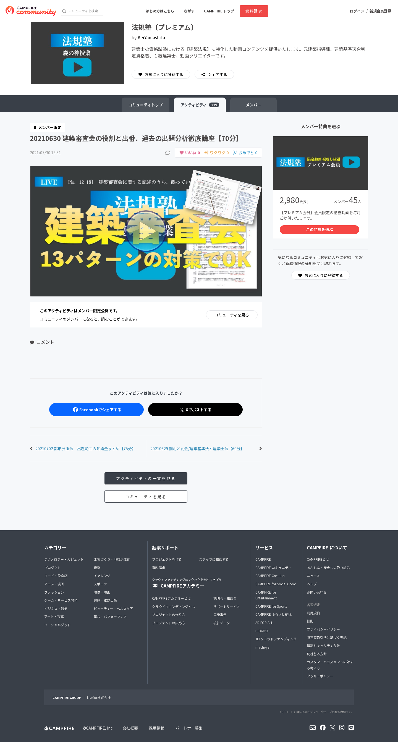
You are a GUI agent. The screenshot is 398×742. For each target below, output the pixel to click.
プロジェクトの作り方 (168, 614)
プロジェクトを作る (167, 559)
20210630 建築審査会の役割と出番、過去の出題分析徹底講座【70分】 (136, 138)
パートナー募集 (189, 728)
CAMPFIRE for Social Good (275, 583)
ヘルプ (312, 583)
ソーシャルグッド (57, 624)
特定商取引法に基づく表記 (327, 637)
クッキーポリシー (320, 675)
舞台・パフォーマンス (110, 616)
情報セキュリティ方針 (323, 645)
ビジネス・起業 (55, 608)
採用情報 (156, 728)
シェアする (217, 74)
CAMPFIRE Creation (270, 575)
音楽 (97, 567)
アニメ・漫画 (54, 583)
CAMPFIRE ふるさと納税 (273, 614)
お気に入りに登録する (160, 74)
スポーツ (100, 583)
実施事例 (220, 614)
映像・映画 (102, 592)
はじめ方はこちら (160, 11)
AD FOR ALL (264, 622)
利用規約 (313, 612)
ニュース (313, 575)
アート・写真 (54, 616)
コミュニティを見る (231, 315)
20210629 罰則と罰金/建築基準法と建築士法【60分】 (197, 448)
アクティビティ (199, 105)
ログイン (357, 11)
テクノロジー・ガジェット (64, 559)
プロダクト (52, 567)
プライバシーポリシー (323, 629)
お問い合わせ (317, 592)
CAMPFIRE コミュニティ (273, 567)
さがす (189, 11)
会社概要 (130, 728)
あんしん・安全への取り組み (328, 567)
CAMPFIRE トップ (219, 11)
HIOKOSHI (262, 630)
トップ (145, 105)
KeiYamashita (151, 37)
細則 (310, 620)
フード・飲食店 (55, 575)
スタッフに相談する (214, 559)
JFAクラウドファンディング (276, 638)
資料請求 (254, 11)
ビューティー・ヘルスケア (113, 608)
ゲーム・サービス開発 (60, 600)
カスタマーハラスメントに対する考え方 (330, 664)
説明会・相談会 (225, 598)
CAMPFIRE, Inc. (99, 728)
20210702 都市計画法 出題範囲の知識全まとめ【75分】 (85, 448)
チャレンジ (102, 575)
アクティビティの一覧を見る (146, 478)
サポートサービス (226, 606)
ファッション (54, 592)
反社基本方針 (317, 653)
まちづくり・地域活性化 (112, 559)
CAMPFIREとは (318, 559)
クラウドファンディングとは (173, 606)
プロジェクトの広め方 (168, 622)
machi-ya (262, 647)
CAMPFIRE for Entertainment (266, 595)
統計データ (221, 622)
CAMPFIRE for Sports (271, 606)
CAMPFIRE (263, 559)
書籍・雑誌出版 (105, 600)
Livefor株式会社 (99, 697)
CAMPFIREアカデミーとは (171, 598)
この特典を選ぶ (319, 229)
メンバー (253, 105)
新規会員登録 (380, 11)
